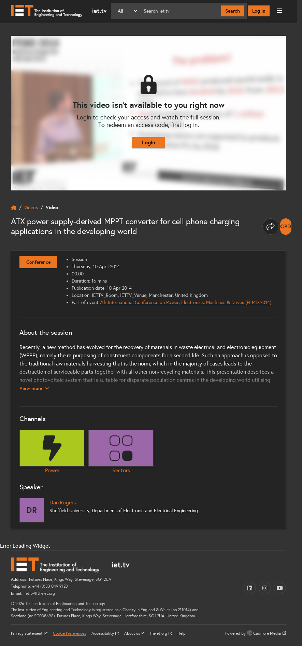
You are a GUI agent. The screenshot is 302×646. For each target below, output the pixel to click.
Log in (258, 11)
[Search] (179, 11)
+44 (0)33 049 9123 (50, 586)
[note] (285, 226)
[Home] (59, 11)
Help (181, 633)
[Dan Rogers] (31, 510)
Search (232, 11)
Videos (31, 208)
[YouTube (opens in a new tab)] (280, 588)
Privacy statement (27, 633)
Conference (38, 262)
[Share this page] (270, 226)
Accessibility (103, 633)
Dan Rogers (62, 502)
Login (148, 142)
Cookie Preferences (69, 633)
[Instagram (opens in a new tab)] (265, 588)
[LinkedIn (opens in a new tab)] (250, 588)
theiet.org (159, 633)
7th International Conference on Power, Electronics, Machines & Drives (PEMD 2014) (185, 302)
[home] (13, 207)
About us (132, 633)
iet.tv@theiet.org (39, 593)
